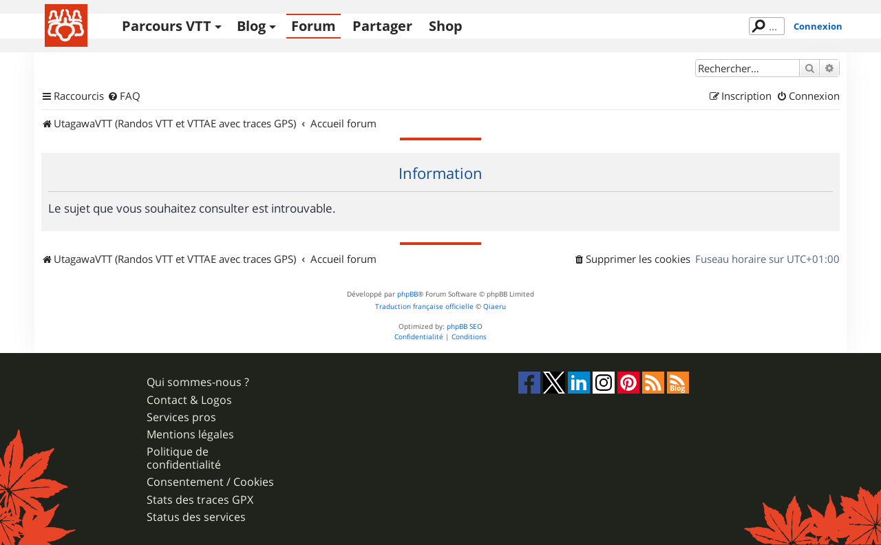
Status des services (196, 517)
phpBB (407, 294)
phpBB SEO (464, 326)
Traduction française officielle (424, 306)
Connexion (818, 26)
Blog (251, 26)
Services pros (181, 417)
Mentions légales (190, 434)
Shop (446, 26)
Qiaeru (494, 306)
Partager (382, 26)
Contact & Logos (189, 400)
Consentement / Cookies (210, 482)
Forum (313, 26)
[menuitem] (123, 96)
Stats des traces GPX (200, 499)
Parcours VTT (166, 26)
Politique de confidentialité (184, 458)
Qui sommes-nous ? (198, 382)
